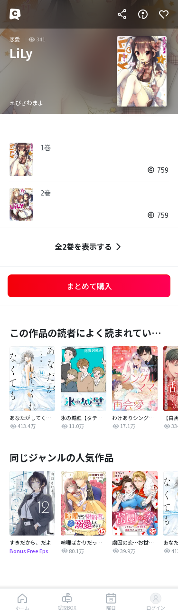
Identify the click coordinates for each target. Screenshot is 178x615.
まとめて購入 (89, 286)
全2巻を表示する (89, 247)
